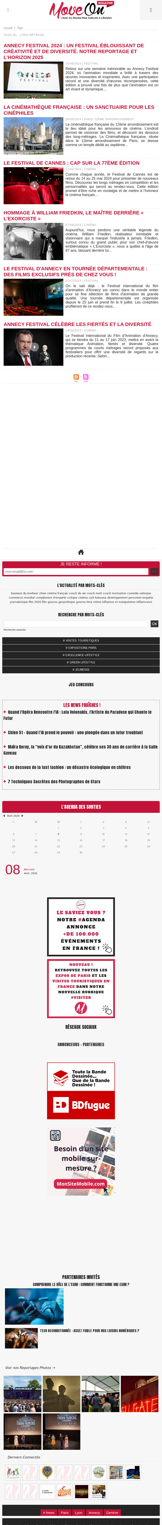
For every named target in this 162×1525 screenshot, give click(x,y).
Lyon (78, 1513)
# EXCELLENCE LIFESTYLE (81, 655)
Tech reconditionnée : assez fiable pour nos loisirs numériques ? (89, 1330)
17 (103, 840)
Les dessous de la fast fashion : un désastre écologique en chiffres (69, 771)
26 (148, 846)
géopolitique (66, 602)
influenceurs (144, 602)
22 (58, 846)
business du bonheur (24, 593)
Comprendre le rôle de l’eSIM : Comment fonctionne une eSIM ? (81, 1284)
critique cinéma (77, 598)
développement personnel (124, 598)
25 (125, 846)
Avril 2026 (13, 816)
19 (148, 840)
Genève (112, 1513)
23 (80, 846)
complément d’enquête (51, 598)
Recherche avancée (15, 629)
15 (58, 840)
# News (49, 1513)
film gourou (49, 602)
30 (80, 853)
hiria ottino (94, 602)
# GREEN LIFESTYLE (81, 662)
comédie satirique (139, 593)
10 (103, 834)
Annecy (94, 1513)
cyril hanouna (97, 598)
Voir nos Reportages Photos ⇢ (30, 1368)
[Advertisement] (81, 433)
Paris (65, 1513)
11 (126, 834)
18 (126, 840)
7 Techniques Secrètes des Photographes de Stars (54, 785)
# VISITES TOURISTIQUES (81, 641)
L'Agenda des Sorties (81, 806)
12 (148, 834)
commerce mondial (22, 598)
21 (36, 846)
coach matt (94, 593)
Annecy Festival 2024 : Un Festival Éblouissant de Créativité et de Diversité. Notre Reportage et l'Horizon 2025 (74, 51)
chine (42, 593)
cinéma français (57, 593)
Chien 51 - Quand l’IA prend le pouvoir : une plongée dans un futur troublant (75, 736)
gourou (81, 602)
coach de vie (77, 593)
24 (103, 846)
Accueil (8, 28)
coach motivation (114, 593)
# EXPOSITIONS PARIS (81, 648)
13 (13, 840)
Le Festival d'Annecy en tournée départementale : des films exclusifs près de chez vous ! (76, 271)
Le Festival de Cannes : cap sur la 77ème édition (72, 163)
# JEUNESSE (81, 670)
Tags (20, 28)
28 (36, 853)
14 (36, 840)
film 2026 (35, 602)
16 (81, 840)
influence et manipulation (119, 602)
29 (58, 853)
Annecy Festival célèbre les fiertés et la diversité (77, 324)
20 (13, 846)
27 (13, 853)
